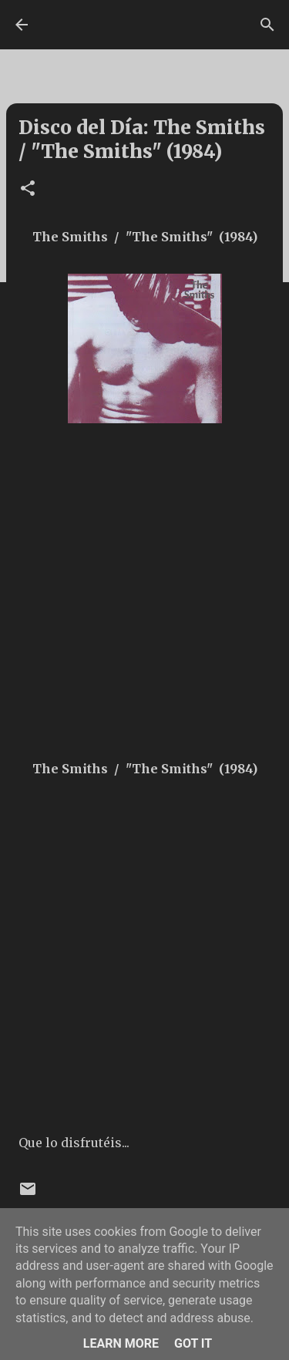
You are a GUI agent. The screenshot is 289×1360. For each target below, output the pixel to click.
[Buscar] (267, 24)
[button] (27, 189)
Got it (193, 1343)
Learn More (121, 1343)
